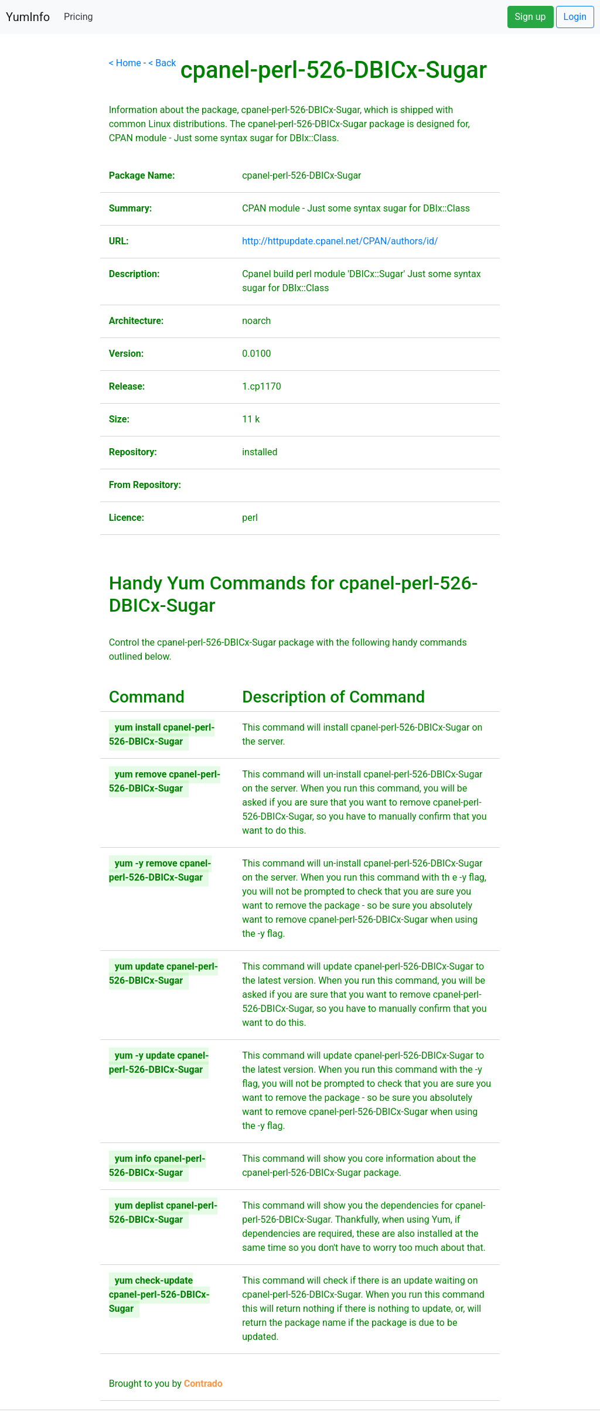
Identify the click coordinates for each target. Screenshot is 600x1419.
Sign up (530, 16)
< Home (125, 63)
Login (575, 16)
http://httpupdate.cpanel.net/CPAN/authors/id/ (340, 241)
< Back (162, 63)
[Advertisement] (50, 232)
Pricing (78, 16)
